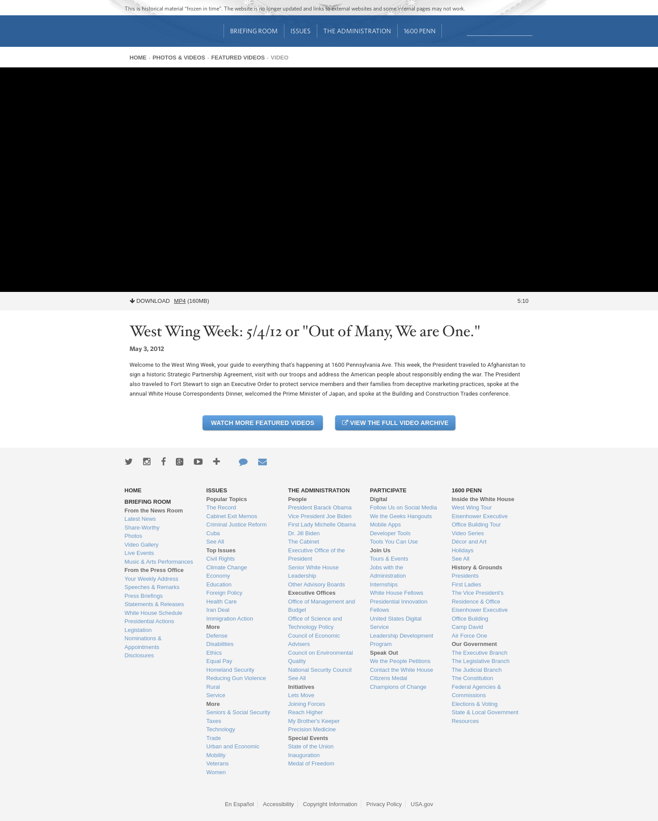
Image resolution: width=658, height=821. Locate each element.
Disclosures (139, 655)
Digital (378, 499)
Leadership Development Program (401, 640)
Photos (133, 536)
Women (216, 772)
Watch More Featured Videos (262, 422)
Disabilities (220, 644)
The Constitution (472, 678)
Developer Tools (390, 533)
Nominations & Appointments (143, 642)
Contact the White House (401, 670)
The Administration (357, 31)
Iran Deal (218, 610)
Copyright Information (330, 804)
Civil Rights (220, 558)
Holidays (462, 550)
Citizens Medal (388, 678)
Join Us (380, 550)
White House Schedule (153, 613)
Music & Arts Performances (159, 561)
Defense (217, 635)
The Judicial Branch (476, 670)
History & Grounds (477, 567)
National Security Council (320, 670)
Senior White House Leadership (313, 571)
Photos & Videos (179, 57)
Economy (218, 575)
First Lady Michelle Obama (322, 524)
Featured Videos (238, 57)
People (297, 499)
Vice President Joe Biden (320, 516)
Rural (213, 687)
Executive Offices (312, 592)
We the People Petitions (400, 661)
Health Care (221, 601)
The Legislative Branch (480, 661)
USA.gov (422, 804)
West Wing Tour (471, 507)
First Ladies (466, 584)
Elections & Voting (474, 704)
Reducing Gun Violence (236, 678)
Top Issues (221, 550)
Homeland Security (230, 670)
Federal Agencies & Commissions (476, 691)
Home (138, 57)
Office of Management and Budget (321, 606)
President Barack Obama (320, 507)
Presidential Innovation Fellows (398, 606)
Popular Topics (226, 499)
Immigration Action (229, 618)
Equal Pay (219, 661)
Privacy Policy (384, 804)
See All (215, 541)
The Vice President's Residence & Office (478, 597)
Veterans (217, 763)
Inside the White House (483, 499)
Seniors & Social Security (238, 712)
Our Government (474, 644)
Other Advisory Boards (316, 584)
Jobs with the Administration (388, 571)
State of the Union (311, 746)
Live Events (139, 553)
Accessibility (278, 804)
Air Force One (469, 635)
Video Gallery (142, 544)
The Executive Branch (479, 652)
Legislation (138, 630)
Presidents (465, 575)
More (213, 627)
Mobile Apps (385, 524)
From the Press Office (154, 570)
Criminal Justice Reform (236, 524)
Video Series (467, 533)
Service (215, 695)
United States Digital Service (395, 623)
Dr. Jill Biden (304, 533)
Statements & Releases (154, 604)
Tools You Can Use (394, 541)
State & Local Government (485, 712)
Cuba (213, 533)
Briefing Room (254, 31)
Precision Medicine (312, 729)
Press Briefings (144, 596)
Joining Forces (307, 704)
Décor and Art (469, 541)
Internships (384, 584)
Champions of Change (398, 687)
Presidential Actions (149, 621)
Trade (213, 738)
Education (219, 584)
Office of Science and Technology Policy (315, 623)
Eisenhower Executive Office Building (480, 614)
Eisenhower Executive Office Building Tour (480, 520)
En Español (239, 804)
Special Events (308, 738)
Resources (465, 721)
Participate (388, 490)
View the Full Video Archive (395, 422)
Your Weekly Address (151, 578)
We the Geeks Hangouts (400, 516)
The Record (221, 507)
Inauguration (304, 755)
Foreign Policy (224, 592)
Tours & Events (389, 558)
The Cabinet (303, 541)
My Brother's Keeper (314, 721)
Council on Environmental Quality (320, 657)
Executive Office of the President (316, 554)
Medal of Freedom (311, 763)
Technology (220, 729)
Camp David (467, 627)
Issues (300, 31)
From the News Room (154, 510)
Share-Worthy (142, 527)
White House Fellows (396, 592)
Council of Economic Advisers (314, 640)
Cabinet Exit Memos (231, 516)
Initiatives (301, 687)
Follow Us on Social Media (403, 507)
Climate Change (226, 567)
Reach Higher (305, 712)
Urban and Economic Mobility (232, 750)
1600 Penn (420, 31)
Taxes (213, 721)
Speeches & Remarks (152, 587)
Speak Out (384, 652)
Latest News (140, 519)
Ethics (214, 652)
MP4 (180, 301)
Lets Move (301, 695)
